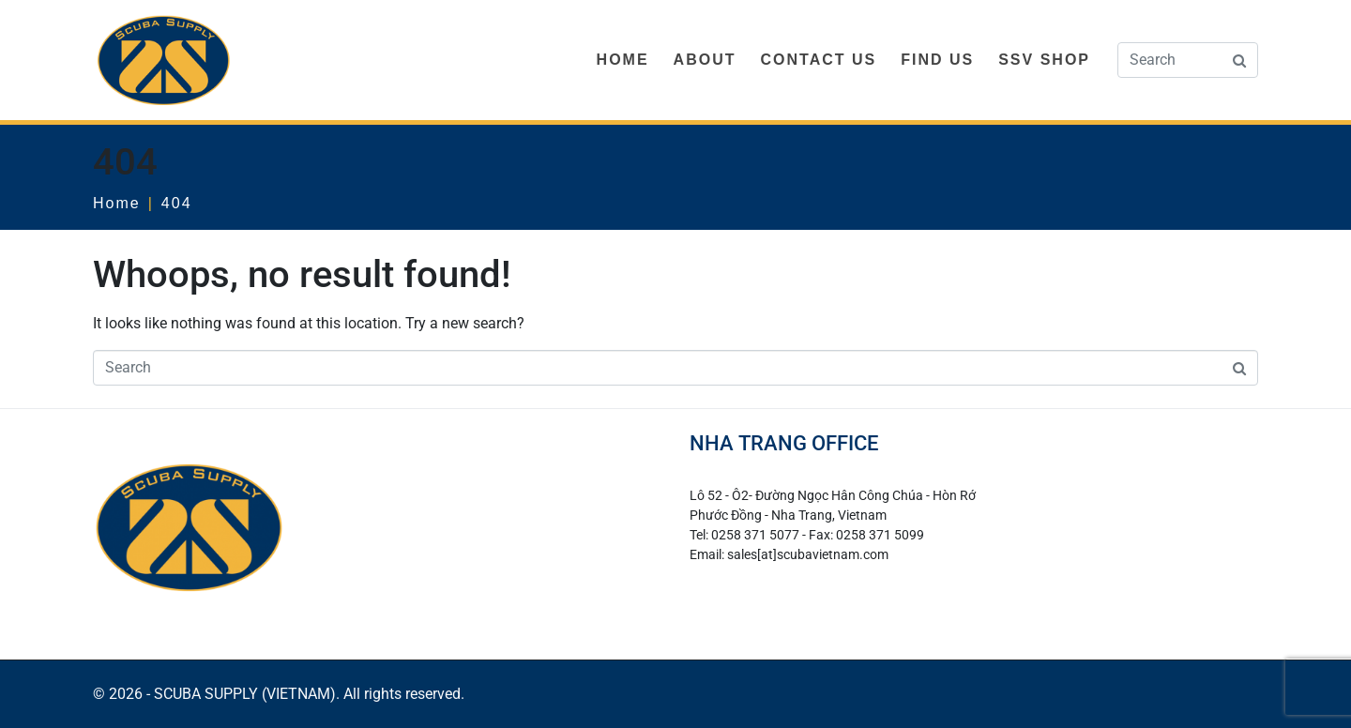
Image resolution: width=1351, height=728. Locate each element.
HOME (623, 60)
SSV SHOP (1044, 60)
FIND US (937, 60)
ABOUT (705, 60)
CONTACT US (818, 60)
